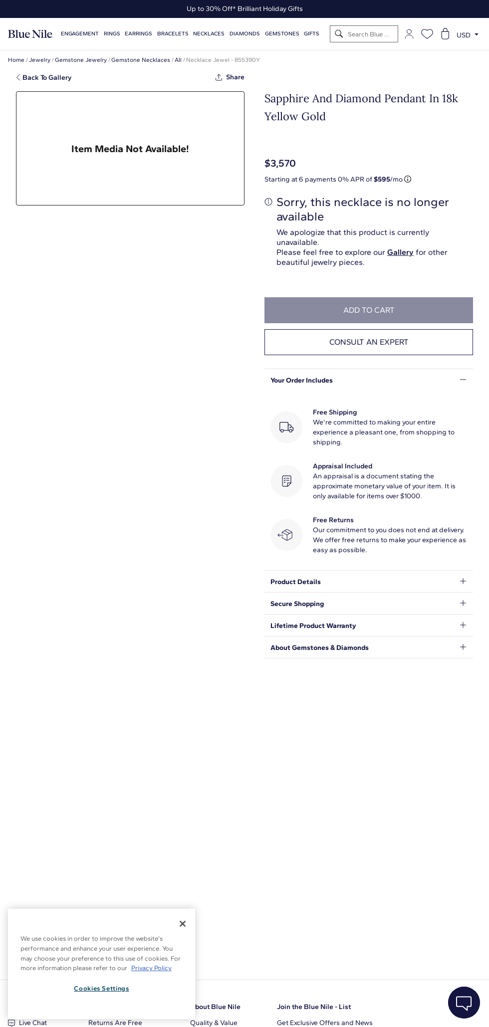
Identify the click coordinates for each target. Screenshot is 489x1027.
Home (16, 59)
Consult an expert (369, 342)
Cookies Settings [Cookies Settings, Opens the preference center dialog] (101, 988)
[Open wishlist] (427, 34)
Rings (112, 33)
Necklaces (209, 33)
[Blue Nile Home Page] (30, 34)
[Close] (183, 924)
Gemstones (282, 33)
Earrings (138, 33)
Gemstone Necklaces (140, 59)
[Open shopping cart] (445, 34)
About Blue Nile (215, 1007)
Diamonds (245, 33)
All (178, 59)
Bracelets (173, 33)
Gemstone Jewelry (81, 59)
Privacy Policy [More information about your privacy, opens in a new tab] (151, 968)
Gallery (400, 252)
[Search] (339, 34)
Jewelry (39, 59)
